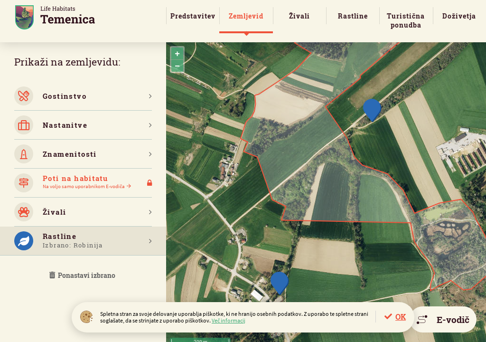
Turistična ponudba (406, 20)
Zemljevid (246, 15)
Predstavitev (192, 15)
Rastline (353, 15)
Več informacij (228, 320)
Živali (299, 15)
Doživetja (459, 15)
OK (400, 317)
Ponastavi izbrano (83, 275)
